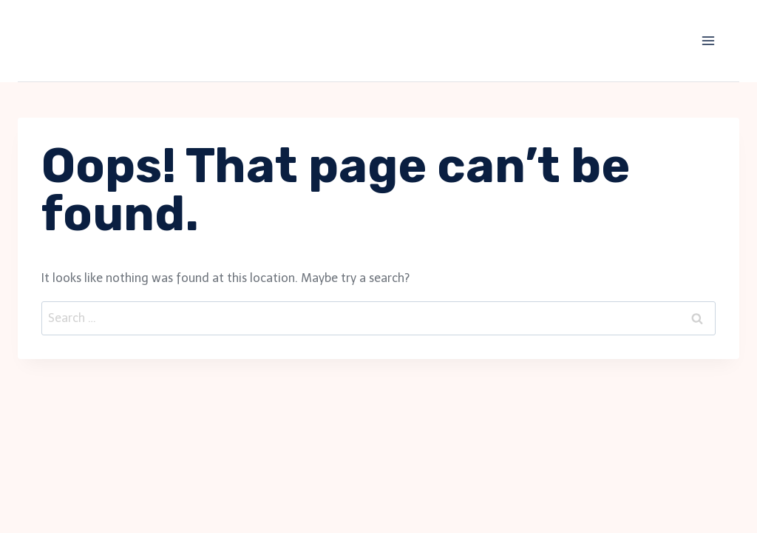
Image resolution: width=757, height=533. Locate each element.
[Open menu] (708, 40)
